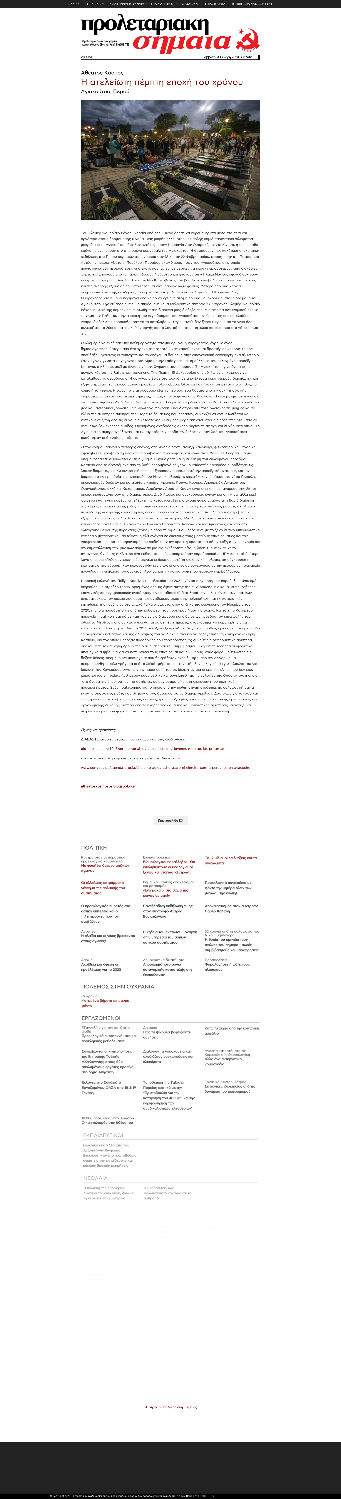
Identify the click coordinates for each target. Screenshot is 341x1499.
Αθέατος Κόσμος (102, 73)
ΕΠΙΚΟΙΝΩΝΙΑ (215, 3)
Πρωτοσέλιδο (170, 823)
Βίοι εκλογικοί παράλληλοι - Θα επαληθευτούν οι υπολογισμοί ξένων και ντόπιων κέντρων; (169, 871)
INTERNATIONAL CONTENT (252, 3)
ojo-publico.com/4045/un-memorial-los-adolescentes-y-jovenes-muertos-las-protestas (153, 749)
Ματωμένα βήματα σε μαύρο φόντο (107, 1006)
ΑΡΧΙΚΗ (74, 3)
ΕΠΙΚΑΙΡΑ (94, 3)
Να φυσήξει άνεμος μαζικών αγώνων (106, 872)
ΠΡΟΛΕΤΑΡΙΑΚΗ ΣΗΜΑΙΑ (126, 3)
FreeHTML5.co (206, 1496)
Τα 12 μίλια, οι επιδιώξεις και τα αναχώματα (229, 865)
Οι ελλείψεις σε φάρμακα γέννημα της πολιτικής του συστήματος (104, 891)
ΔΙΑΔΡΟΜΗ (190, 3)
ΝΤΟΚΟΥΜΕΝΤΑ (163, 3)
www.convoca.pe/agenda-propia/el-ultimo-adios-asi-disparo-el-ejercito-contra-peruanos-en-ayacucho (165, 768)
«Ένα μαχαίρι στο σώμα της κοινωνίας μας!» (165, 896)
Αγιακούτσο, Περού (105, 92)
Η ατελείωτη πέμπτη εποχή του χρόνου (162, 82)
